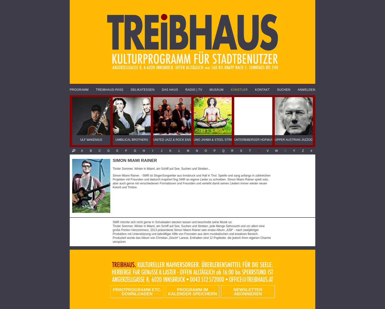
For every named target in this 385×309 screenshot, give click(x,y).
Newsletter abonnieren (248, 291)
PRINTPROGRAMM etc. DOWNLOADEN (137, 291)
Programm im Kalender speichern (192, 291)
